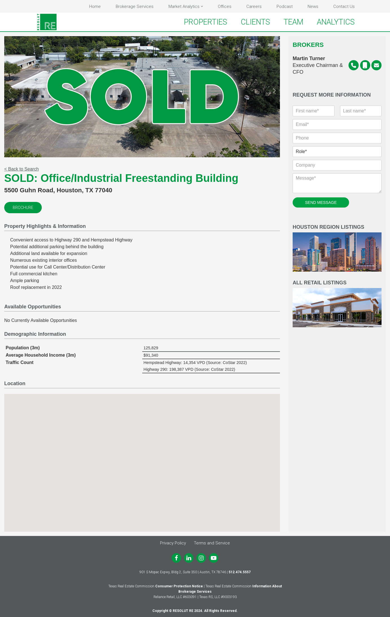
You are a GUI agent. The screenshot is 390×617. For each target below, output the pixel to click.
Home (95, 6)
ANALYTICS (336, 22)
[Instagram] (201, 558)
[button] (202, 6)
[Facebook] (176, 558)
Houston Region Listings (337, 248)
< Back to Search (21, 169)
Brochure (23, 207)
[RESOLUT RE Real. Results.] (47, 22)
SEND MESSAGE (321, 202)
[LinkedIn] (189, 558)
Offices (224, 6)
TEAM (293, 22)
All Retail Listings (337, 303)
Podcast (285, 6)
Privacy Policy (173, 543)
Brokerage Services (135, 6)
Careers (254, 6)
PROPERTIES (205, 22)
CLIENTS (255, 22)
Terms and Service (212, 543)
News (313, 6)
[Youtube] (213, 558)
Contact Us (344, 6)
